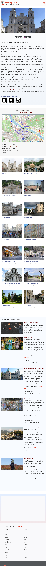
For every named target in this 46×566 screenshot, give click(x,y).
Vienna (25, 557)
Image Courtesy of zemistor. (29, 198)
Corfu (6, 544)
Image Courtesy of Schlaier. (7, 198)
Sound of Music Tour (28, 338)
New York (26, 539)
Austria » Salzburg (14, 147)
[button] (4, 116)
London (25, 529)
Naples (25, 538)
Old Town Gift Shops (28, 399)
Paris (25, 541)
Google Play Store (23, 90)
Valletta (25, 554)
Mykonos (26, 536)
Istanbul (6, 552)
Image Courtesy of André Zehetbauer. (9, 307)
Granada (7, 551)
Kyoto (6, 556)
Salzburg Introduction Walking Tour (32, 428)
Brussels (6, 538)
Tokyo (25, 552)
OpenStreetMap (36, 141)
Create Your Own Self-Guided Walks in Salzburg (23, 113)
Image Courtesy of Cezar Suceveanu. (8, 242)
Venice (25, 556)
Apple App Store (14, 90)
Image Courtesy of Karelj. (28, 176)
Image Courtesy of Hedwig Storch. (8, 285)
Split (25, 551)
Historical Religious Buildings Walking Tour (34, 368)
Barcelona (7, 533)
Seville (25, 549)
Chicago (6, 541)
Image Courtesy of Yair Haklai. (7, 220)
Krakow (6, 554)
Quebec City (26, 546)
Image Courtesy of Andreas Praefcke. (30, 264)
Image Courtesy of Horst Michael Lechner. (9, 264)
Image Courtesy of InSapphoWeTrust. (30, 307)
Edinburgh (7, 547)
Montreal (26, 533)
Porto (25, 543)
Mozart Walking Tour (29, 458)
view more (26, 357)
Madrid (25, 531)
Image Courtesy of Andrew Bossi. (30, 220)
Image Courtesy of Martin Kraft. (7, 176)
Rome (25, 547)
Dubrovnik (7, 546)
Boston (6, 536)
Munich (25, 534)
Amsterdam (7, 529)
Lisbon (6, 557)
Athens (6, 531)
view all (20, 526)
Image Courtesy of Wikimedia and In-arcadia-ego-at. (10, 81)
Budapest (7, 539)
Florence (7, 549)
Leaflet (30, 141)
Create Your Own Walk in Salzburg (32, 322)
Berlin (6, 534)
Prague (25, 544)
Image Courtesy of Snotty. (28, 242)
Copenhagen (8, 543)
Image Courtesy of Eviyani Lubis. (29, 285)
